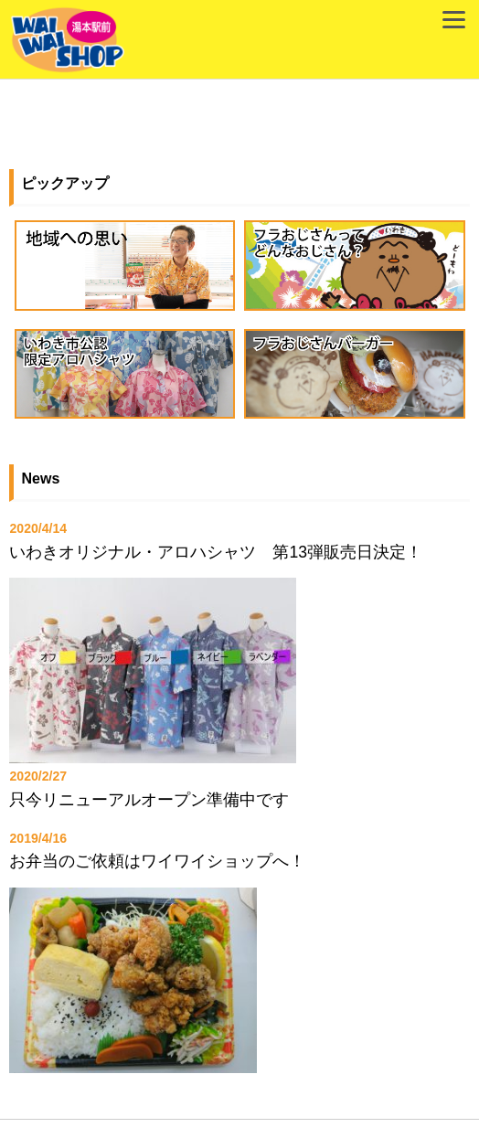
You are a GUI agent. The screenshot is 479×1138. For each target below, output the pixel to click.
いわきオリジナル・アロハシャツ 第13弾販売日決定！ (215, 552)
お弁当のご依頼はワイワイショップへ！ (157, 861)
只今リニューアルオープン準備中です (149, 800)
